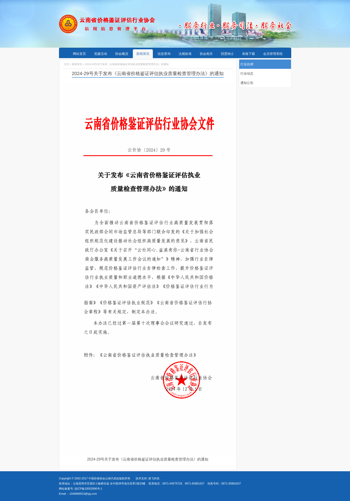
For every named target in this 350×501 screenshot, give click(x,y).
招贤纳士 (227, 54)
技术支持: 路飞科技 (148, 478)
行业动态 (246, 73)
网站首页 (79, 54)
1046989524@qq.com (83, 493)
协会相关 (206, 54)
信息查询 (163, 54)
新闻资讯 (142, 54)
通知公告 (246, 83)
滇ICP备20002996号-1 (88, 488)
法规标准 (185, 54)
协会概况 (121, 54)
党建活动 (100, 54)
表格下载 (248, 54)
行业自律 (246, 64)
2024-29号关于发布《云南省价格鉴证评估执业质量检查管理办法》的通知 (148, 459)
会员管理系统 (273, 54)
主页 (66, 64)
